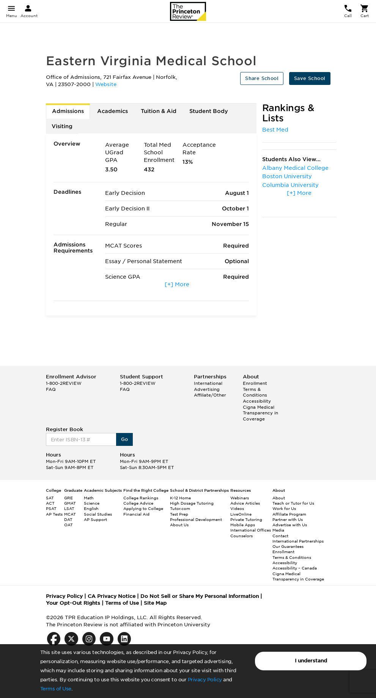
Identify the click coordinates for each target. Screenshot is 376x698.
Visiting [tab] (62, 126)
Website (105, 84)
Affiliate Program (289, 514)
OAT (68, 524)
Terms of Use (55, 689)
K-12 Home (180, 498)
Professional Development (196, 519)
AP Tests (54, 514)
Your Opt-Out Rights (73, 603)
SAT (50, 498)
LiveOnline (241, 514)
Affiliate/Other (210, 395)
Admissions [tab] (68, 111)
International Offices (250, 530)
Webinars (239, 498)
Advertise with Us (289, 524)
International (208, 383)
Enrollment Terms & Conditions (255, 389)
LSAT (69, 508)
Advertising (207, 389)
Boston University (287, 176)
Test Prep (179, 514)
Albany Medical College (295, 168)
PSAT (51, 508)
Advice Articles (245, 503)
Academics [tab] (112, 111)
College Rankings (140, 498)
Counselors (241, 535)
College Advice (138, 503)
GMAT (70, 503)
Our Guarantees (288, 546)
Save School (309, 78)
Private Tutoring (246, 519)
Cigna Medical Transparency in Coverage (260, 413)
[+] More (177, 284)
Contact (280, 535)
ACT (50, 503)
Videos (237, 508)
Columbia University (290, 185)
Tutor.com (180, 508)
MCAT (70, 514)
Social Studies (98, 514)
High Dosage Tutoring (192, 503)
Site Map (155, 603)
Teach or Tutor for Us (293, 503)
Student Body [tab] (208, 111)
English (91, 508)
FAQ (51, 389)
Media (278, 530)
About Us (179, 524)
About (278, 498)
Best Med (275, 130)
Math (89, 498)
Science (91, 503)
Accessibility (257, 401)
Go (124, 439)
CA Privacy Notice (111, 596)
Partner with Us (287, 519)
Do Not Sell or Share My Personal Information (199, 596)
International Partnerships (298, 541)
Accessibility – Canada (294, 568)
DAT (68, 519)
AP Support (95, 519)
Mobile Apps (242, 524)
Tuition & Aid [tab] (158, 111)
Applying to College (143, 508)
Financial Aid (136, 514)
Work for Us (284, 508)
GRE (68, 498)
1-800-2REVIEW (64, 383)
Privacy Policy (205, 679)
